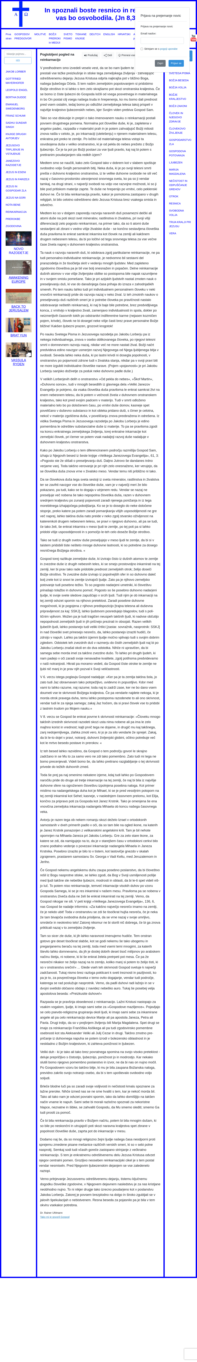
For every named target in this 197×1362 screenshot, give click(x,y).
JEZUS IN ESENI (16, 172)
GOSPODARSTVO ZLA (180, 142)
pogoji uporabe (168, 48)
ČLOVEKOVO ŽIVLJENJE (177, 130)
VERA (172, 233)
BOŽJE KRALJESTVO (177, 96)
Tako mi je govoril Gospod (54, 1217)
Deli (108, 55)
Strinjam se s (160, 48)
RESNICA (175, 203)
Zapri (160, 63)
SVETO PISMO (68, 36)
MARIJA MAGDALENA (177, 171)
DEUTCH (95, 34)
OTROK (173, 196)
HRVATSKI (124, 34)
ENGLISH (109, 34)
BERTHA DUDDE (16, 97)
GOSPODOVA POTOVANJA (177, 153)
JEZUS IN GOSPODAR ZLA (16, 188)
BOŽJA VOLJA (177, 87)
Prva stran (8, 36)
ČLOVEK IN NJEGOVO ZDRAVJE (176, 117)
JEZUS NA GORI (16, 197)
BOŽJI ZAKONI (178, 106)
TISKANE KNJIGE (81, 36)
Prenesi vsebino (129, 55)
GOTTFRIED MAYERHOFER (15, 80)
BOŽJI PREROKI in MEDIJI (55, 38)
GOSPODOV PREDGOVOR (23, 36)
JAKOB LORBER (16, 71)
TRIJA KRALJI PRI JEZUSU (180, 224)
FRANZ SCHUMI (16, 115)
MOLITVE (40, 34)
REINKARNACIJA (16, 211)
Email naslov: (148, 33)
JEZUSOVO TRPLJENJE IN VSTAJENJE (15, 149)
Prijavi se (176, 63)
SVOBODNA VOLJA (176, 212)
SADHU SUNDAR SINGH (16, 124)
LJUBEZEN (176, 162)
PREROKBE (13, 219)
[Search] (18, 53)
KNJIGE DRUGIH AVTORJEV (16, 136)
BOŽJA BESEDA (179, 80)
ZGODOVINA (13, 226)
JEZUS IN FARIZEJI (17, 179)
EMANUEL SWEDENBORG (15, 106)
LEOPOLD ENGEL (17, 90)
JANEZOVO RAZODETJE (13, 163)
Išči (18, 60)
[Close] (184, 13)
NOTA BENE (13, 204)
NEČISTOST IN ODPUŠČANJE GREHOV (178, 185)
